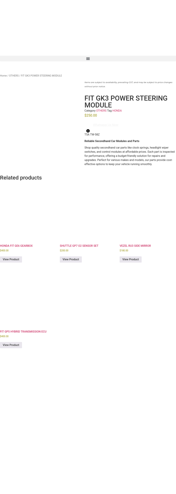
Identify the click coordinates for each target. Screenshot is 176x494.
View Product (11, 259)
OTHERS (14, 75)
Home (3, 75)
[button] (88, 58)
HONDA (117, 110)
